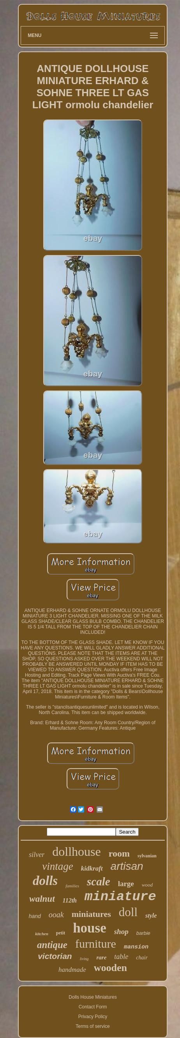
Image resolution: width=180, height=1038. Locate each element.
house (89, 928)
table (121, 957)
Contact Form (93, 1007)
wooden (110, 967)
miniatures (91, 914)
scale (98, 881)
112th (70, 900)
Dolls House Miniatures (92, 997)
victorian (55, 956)
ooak (56, 914)
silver (36, 855)
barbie (143, 933)
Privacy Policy (93, 1016)
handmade (72, 969)
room (119, 853)
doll (128, 912)
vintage (57, 866)
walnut (42, 899)
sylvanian (147, 856)
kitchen (41, 933)
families (72, 885)
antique (52, 944)
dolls (45, 881)
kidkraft (92, 868)
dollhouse (76, 851)
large (126, 884)
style (151, 915)
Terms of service (92, 1026)
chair (142, 958)
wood (147, 885)
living (84, 959)
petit (60, 933)
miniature (120, 896)
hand (35, 916)
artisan (127, 866)
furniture (95, 943)
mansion (136, 947)
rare (101, 957)
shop (121, 931)
